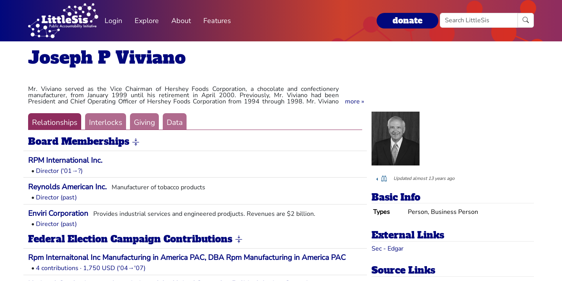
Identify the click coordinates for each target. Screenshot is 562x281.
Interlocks (105, 122)
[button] (354, 101)
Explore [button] (147, 20)
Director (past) (56, 197)
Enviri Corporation (58, 213)
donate (407, 20)
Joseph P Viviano (107, 57)
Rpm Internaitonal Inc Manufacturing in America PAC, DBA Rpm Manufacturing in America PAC (187, 258)
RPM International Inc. (65, 160)
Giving (144, 122)
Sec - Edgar (388, 248)
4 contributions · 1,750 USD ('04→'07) (91, 268)
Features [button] (217, 20)
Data (175, 122)
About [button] (181, 20)
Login (113, 20)
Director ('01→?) (59, 171)
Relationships (54, 122)
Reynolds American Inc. (67, 187)
